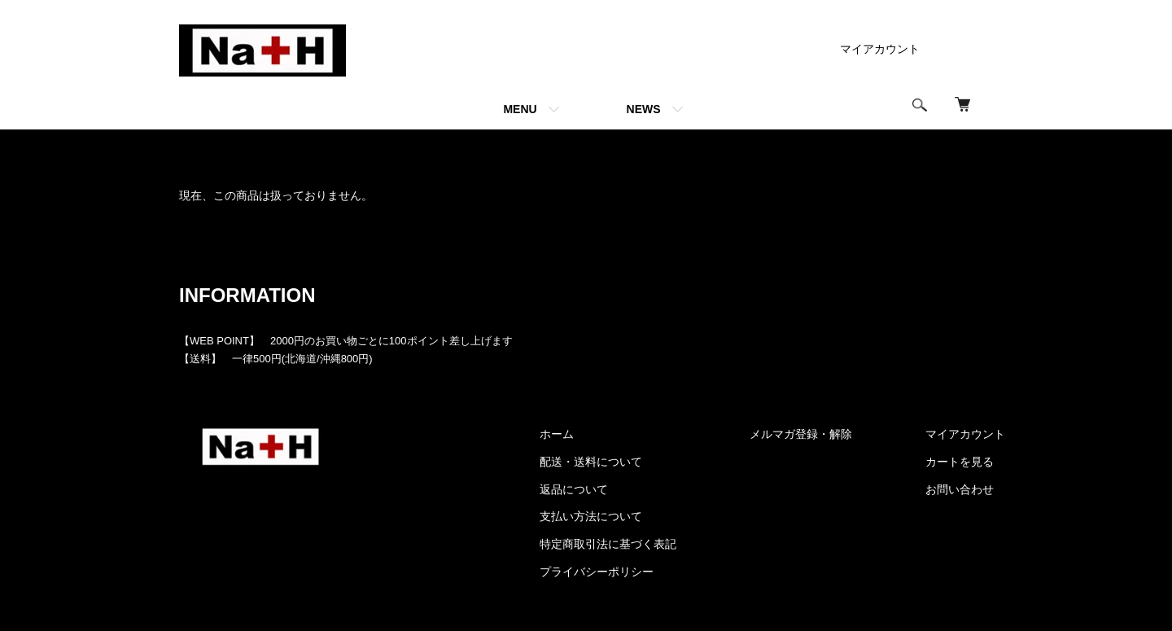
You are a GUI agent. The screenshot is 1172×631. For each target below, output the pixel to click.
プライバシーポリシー (597, 571)
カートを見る (959, 461)
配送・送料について (591, 461)
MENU (519, 109)
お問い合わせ (959, 489)
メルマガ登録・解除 (801, 433)
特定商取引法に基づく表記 (608, 543)
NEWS (644, 109)
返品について (574, 489)
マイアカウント (880, 48)
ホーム (193, 150)
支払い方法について (591, 516)
